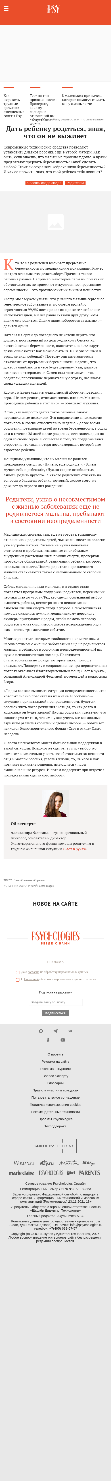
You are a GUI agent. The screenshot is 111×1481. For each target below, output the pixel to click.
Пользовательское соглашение (55, 1097)
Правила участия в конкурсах (55, 1090)
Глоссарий (55, 1083)
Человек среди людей (44, 183)
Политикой (31, 979)
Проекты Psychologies (55, 1119)
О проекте (55, 1054)
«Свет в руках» (75, 848)
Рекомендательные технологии (55, 1112)
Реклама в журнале (55, 1069)
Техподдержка (55, 1126)
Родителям (75, 183)
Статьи (36, 119)
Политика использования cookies (55, 1104)
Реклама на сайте (55, 1061)
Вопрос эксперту (56, 1076)
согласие (33, 972)
